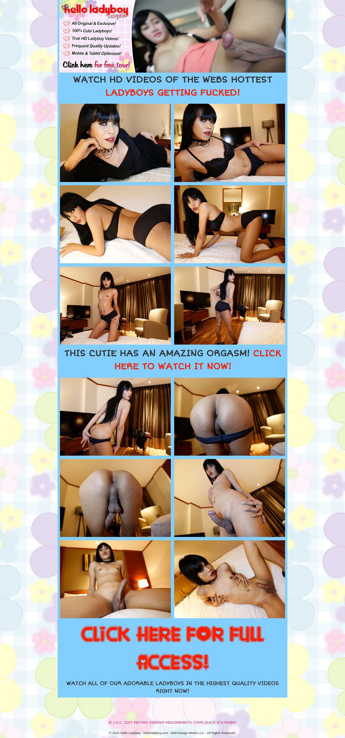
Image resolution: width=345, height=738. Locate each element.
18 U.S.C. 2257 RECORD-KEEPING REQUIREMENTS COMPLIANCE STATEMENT (172, 723)
